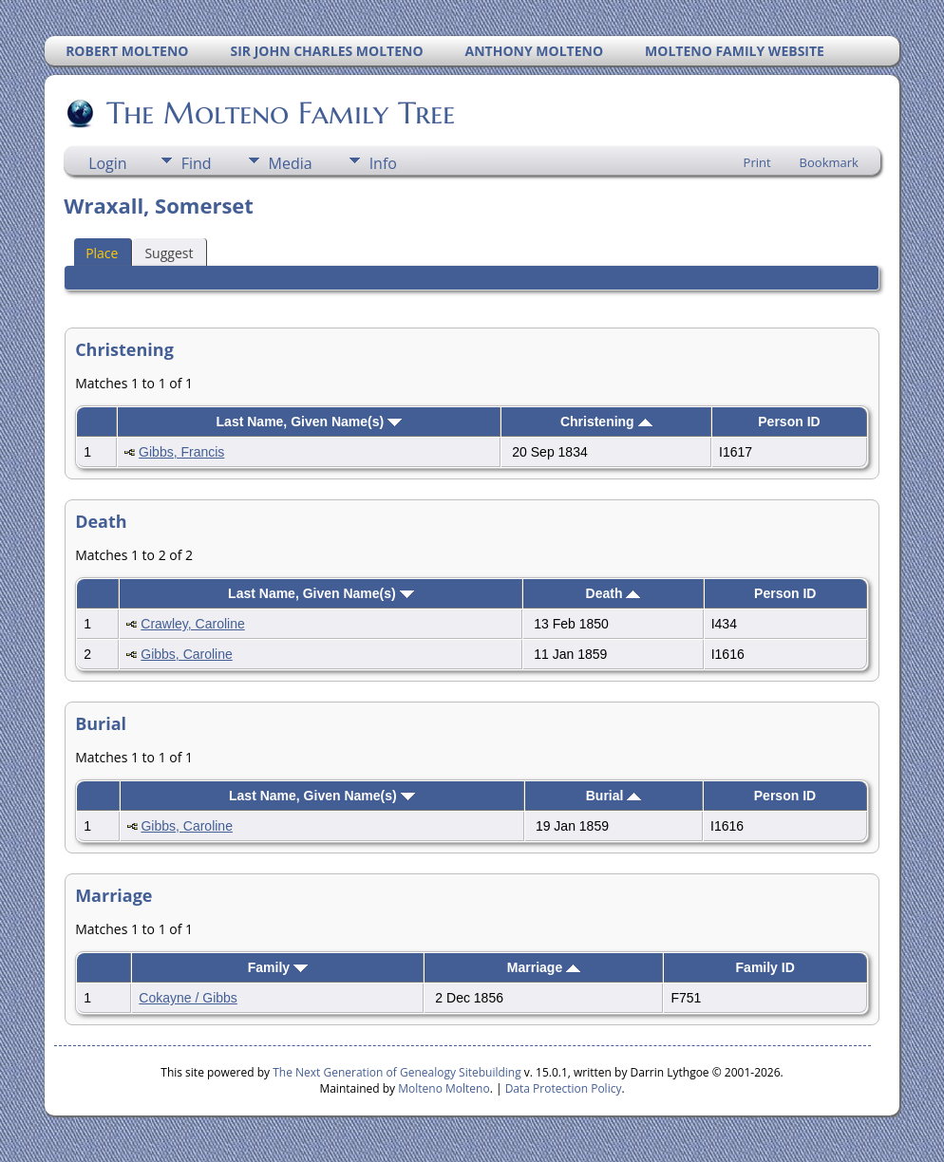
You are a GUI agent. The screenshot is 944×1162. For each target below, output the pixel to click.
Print (757, 162)
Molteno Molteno (443, 1088)
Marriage (543, 967)
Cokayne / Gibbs (188, 997)
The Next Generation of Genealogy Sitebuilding (397, 1072)
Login (107, 163)
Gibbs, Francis (181, 451)
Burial (614, 795)
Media (290, 163)
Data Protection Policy (563, 1088)
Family (278, 967)
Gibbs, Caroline (187, 654)
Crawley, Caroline (192, 623)
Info (383, 163)
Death (613, 593)
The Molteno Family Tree (279, 113)
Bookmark (829, 162)
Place (101, 253)
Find (196, 163)
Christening (606, 421)
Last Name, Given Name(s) (310, 421)
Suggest (168, 253)
